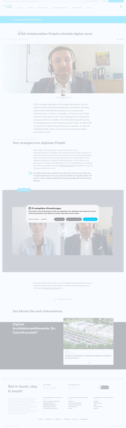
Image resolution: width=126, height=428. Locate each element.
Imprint (44, 219)
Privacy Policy (33, 219)
